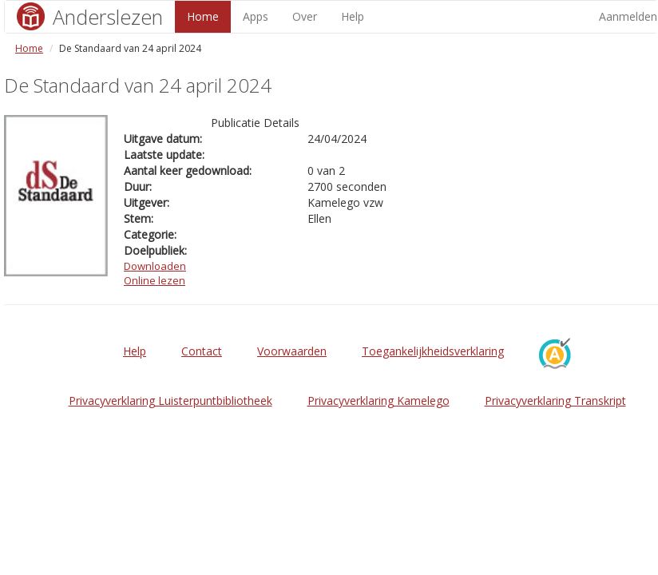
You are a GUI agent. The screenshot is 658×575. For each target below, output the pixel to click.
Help (352, 16)
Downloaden (155, 266)
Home (203, 16)
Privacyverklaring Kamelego (378, 400)
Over (304, 16)
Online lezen (154, 280)
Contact (201, 351)
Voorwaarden (292, 351)
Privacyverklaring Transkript (555, 400)
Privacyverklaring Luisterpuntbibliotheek (170, 400)
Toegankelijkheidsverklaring (433, 351)
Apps (255, 16)
